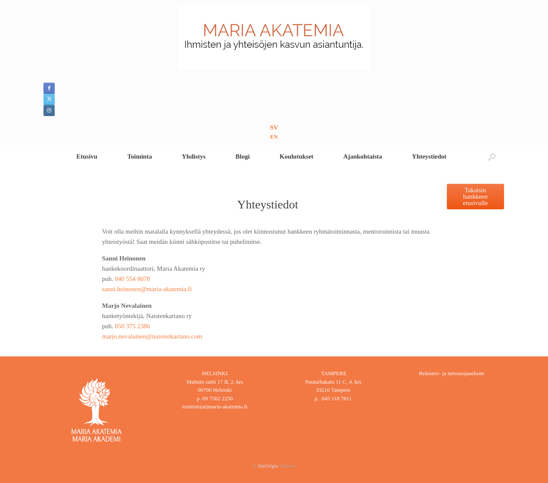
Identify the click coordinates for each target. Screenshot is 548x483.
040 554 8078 (132, 278)
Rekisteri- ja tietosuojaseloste (451, 373)
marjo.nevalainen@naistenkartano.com (152, 336)
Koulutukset (296, 156)
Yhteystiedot (429, 156)
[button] (491, 156)
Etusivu (86, 156)
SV (274, 127)
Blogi (243, 156)
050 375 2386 (132, 326)
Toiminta (139, 156)
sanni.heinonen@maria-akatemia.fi (147, 289)
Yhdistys (194, 156)
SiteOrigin (268, 466)
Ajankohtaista (362, 156)
